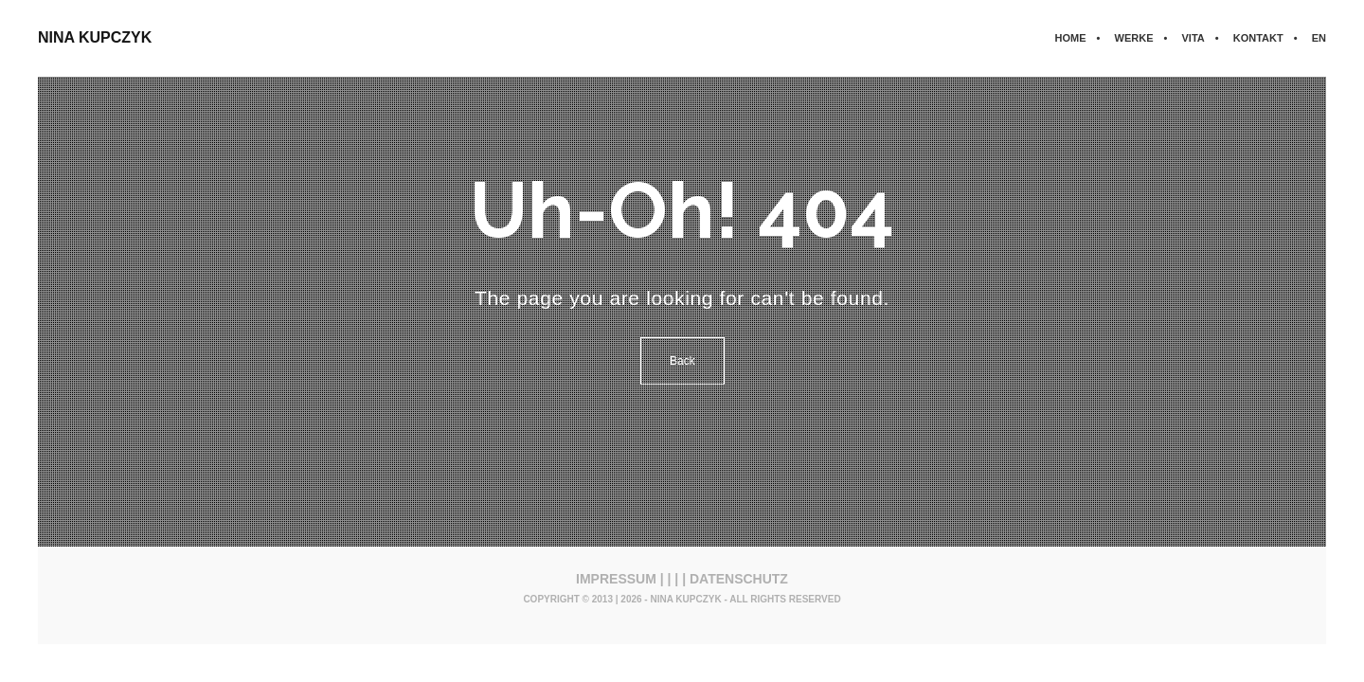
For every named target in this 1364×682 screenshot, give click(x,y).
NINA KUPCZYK (95, 37)
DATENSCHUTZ (739, 578)
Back (682, 361)
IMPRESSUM (616, 578)
